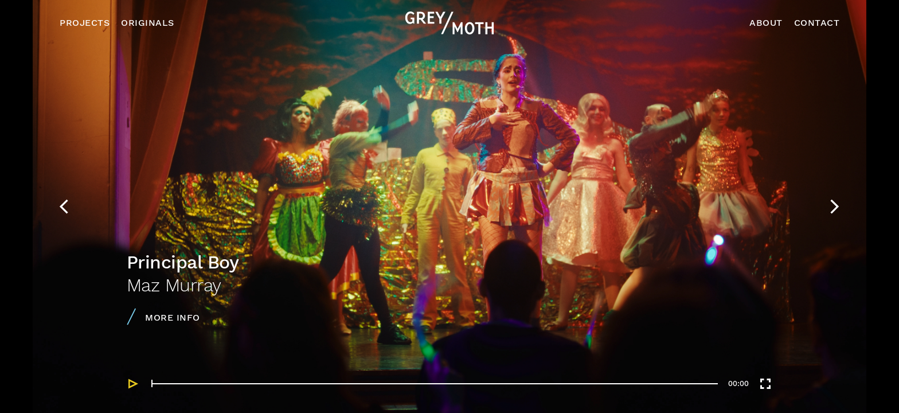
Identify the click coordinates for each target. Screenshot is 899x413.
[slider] (434, 383)
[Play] (133, 384)
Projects (85, 22)
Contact (817, 22)
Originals (147, 22)
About (766, 22)
